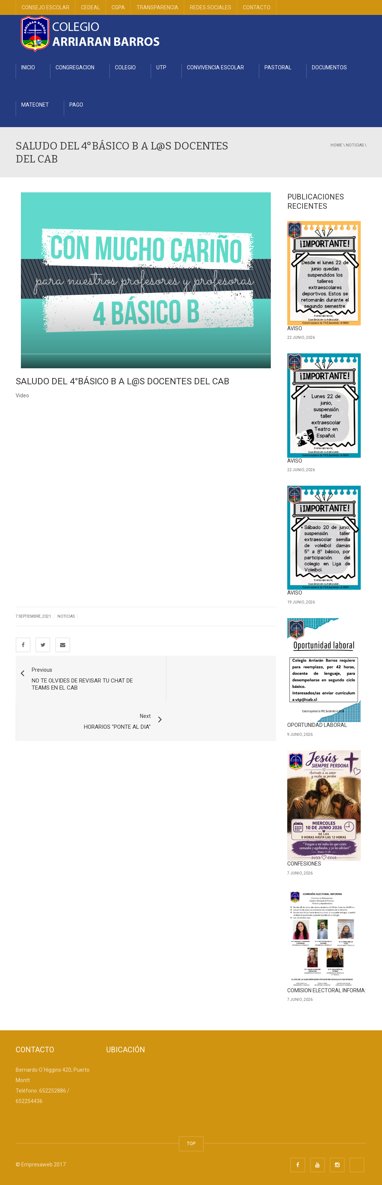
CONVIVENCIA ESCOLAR (215, 67)
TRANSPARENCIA (157, 7)
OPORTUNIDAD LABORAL (317, 725)
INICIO (28, 67)
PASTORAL (277, 67)
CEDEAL (90, 7)
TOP (191, 1143)
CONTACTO (256, 7)
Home (336, 145)
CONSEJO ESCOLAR (45, 7)
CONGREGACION (75, 67)
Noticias (355, 145)
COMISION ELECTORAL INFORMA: (326, 990)
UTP (161, 67)
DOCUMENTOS (329, 67)
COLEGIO (125, 67)
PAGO (76, 105)
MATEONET (35, 105)
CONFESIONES (304, 864)
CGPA (118, 7)
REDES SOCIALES (210, 7)
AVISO (294, 328)
